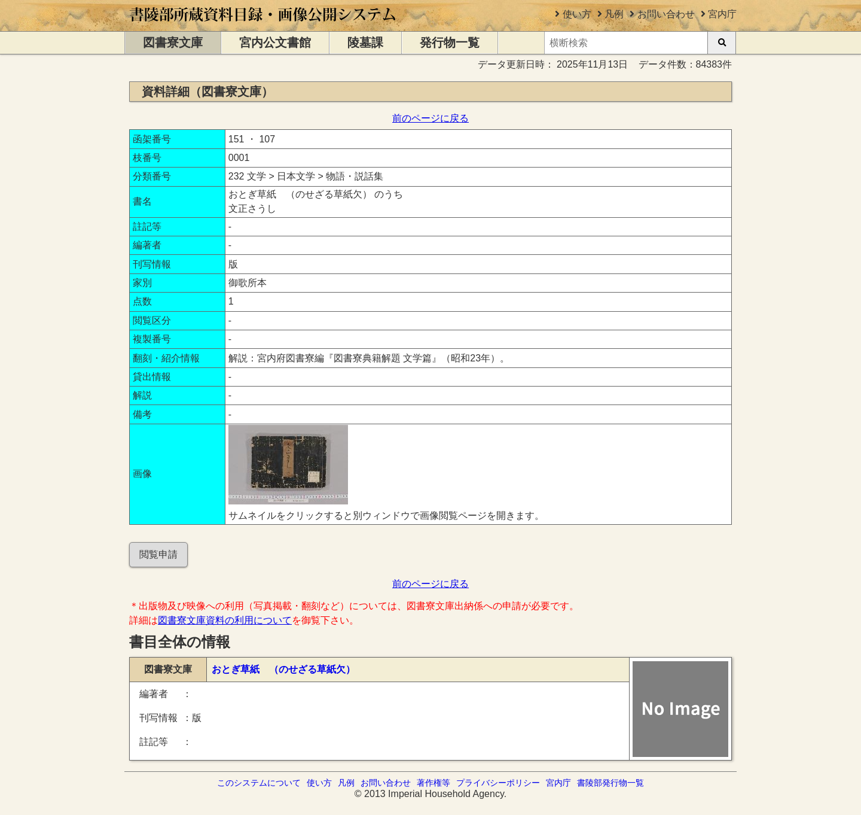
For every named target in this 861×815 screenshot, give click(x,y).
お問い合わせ (666, 14)
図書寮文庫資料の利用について (225, 620)
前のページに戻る (430, 118)
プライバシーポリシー (498, 782)
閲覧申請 (158, 554)
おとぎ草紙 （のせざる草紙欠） (283, 669)
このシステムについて (259, 782)
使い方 (577, 14)
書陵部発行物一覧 (610, 782)
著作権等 (433, 782)
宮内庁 (722, 14)
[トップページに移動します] (263, 25)
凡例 (614, 14)
